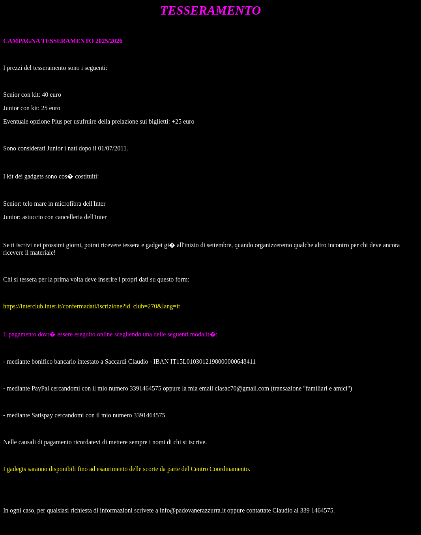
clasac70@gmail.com (242, 388)
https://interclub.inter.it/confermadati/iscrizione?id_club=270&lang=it (91, 306)
